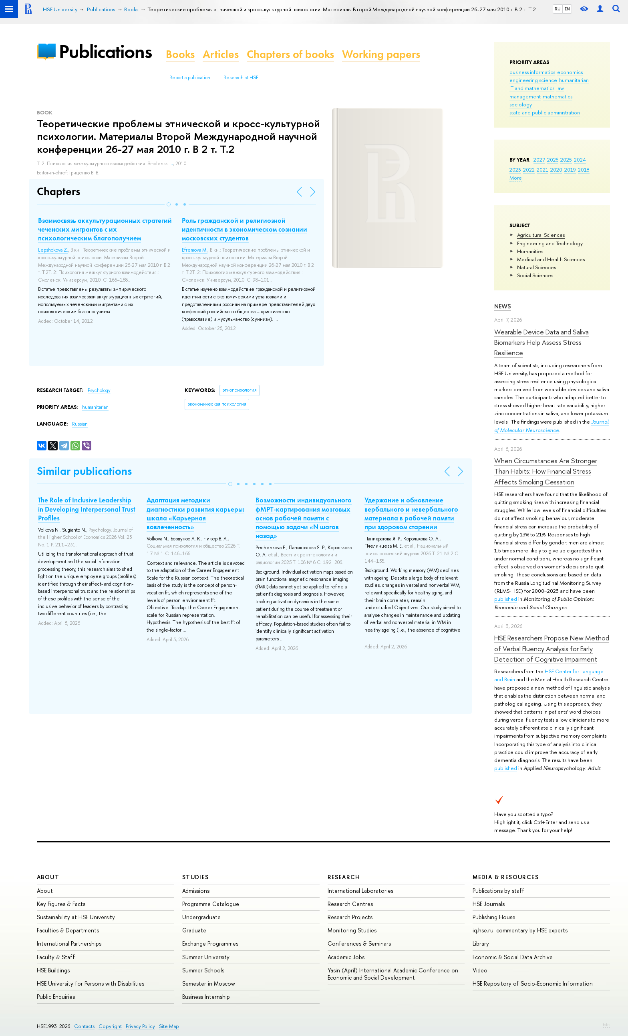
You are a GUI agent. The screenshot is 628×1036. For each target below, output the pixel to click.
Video (480, 970)
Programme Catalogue (210, 904)
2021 (542, 169)
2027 (539, 159)
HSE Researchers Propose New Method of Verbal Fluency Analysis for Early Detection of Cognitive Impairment (551, 648)
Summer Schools (203, 970)
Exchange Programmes (210, 943)
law (560, 88)
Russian (80, 424)
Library (481, 943)
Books (180, 54)
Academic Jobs (346, 957)
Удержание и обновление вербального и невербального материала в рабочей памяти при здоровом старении (411, 513)
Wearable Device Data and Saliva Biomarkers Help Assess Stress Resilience (541, 342)
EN (567, 9)
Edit (606, 1024)
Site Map (169, 1026)
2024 (580, 159)
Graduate (194, 930)
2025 (566, 159)
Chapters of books (290, 54)
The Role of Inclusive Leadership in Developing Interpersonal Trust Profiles (86, 509)
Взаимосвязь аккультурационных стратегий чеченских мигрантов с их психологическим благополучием (105, 229)
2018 (584, 169)
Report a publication (189, 77)
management (525, 96)
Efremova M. (194, 250)
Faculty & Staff (56, 957)
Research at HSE (240, 77)
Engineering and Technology (550, 243)
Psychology (99, 390)
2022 (529, 169)
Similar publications (84, 471)
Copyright (110, 1026)
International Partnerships (69, 943)
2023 (515, 169)
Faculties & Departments (68, 930)
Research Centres (350, 904)
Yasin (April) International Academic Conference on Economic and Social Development (393, 973)
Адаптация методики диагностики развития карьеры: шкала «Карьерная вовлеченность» (195, 513)
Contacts (84, 1026)
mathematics (557, 96)
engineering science (533, 80)
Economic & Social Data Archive (513, 957)
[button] (169, 204)
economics (570, 72)
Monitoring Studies (352, 930)
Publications (105, 51)
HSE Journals (489, 904)
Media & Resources (506, 877)
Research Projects (350, 917)
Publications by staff (498, 890)
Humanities (530, 251)
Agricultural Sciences (541, 234)
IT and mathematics (531, 88)
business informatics (532, 72)
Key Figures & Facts (61, 904)
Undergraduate (201, 917)
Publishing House (494, 917)
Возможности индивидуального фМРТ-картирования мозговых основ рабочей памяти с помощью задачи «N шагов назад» (304, 518)
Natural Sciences (536, 267)
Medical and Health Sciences (551, 259)
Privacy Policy (140, 1026)
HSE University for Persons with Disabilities (90, 983)
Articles (221, 54)
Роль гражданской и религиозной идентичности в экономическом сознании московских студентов (244, 229)
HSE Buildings (53, 970)
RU (558, 9)
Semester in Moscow (208, 983)
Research (344, 877)
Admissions (195, 890)
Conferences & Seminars (359, 943)
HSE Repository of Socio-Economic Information (533, 983)
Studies (195, 877)
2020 (556, 169)
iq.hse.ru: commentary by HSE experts (520, 930)
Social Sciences (535, 275)
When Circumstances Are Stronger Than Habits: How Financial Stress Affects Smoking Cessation (545, 471)
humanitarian (574, 80)
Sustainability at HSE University (76, 917)
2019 (570, 169)
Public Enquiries (56, 996)
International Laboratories (360, 890)
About (48, 877)
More (515, 177)
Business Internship (206, 996)
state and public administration (544, 112)
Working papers (381, 54)
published (505, 598)
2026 (552, 159)
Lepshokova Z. (53, 250)
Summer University (205, 957)
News (502, 306)
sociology (520, 104)
